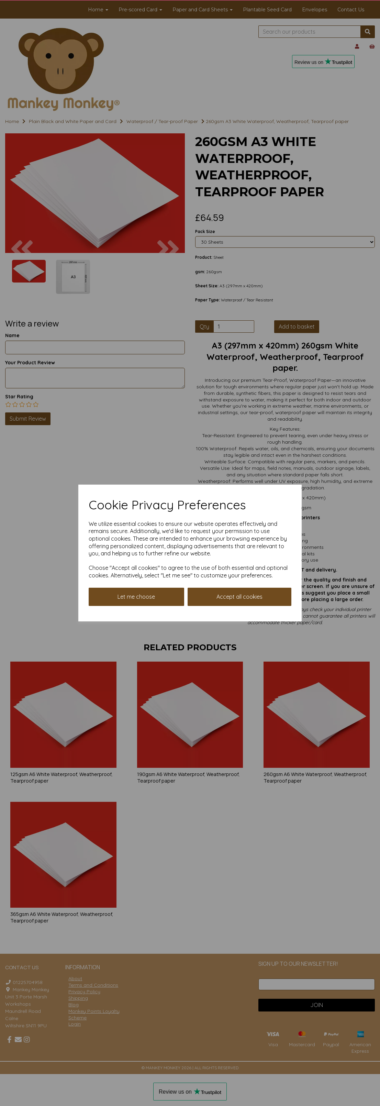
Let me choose (136, 596)
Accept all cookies (239, 596)
